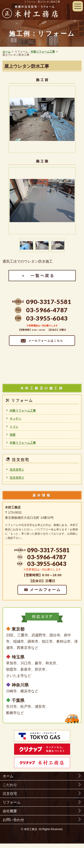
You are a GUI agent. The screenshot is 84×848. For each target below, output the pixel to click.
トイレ (14, 426)
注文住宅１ (17, 469)
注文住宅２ (17, 477)
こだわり (10, 785)
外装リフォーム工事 (43, 51)
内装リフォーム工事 (23, 410)
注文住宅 (10, 793)
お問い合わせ (13, 820)
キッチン (15, 418)
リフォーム (12, 802)
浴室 (12, 434)
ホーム (6, 51)
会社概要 (10, 811)
